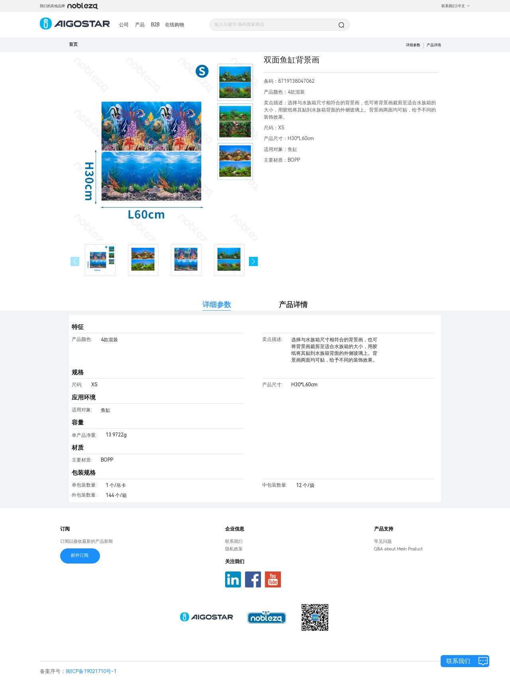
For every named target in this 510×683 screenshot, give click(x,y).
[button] (253, 261)
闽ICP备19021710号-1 (91, 671)
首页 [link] (73, 44)
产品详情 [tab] (293, 304)
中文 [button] (464, 6)
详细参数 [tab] (216, 304)
